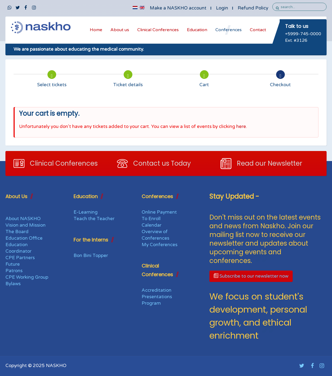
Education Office (24, 238)
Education (197, 30)
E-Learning (86, 212)
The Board (16, 231)
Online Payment (159, 212)
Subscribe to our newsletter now (251, 276)
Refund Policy (253, 8)
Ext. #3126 (296, 40)
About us (119, 30)
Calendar (151, 225)
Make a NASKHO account (178, 8)
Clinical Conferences (158, 30)
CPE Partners (20, 258)
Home (96, 30)
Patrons (14, 271)
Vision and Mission (25, 225)
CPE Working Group (26, 277)
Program (151, 303)
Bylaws (13, 284)
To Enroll (151, 218)
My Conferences (159, 245)
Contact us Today (162, 163)
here (241, 126)
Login (222, 8)
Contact (258, 30)
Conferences (228, 30)
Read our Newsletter (269, 163)
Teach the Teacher (94, 218)
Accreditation (156, 290)
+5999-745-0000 (303, 34)
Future (12, 264)
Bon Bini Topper (91, 255)
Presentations (157, 297)
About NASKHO (23, 218)
